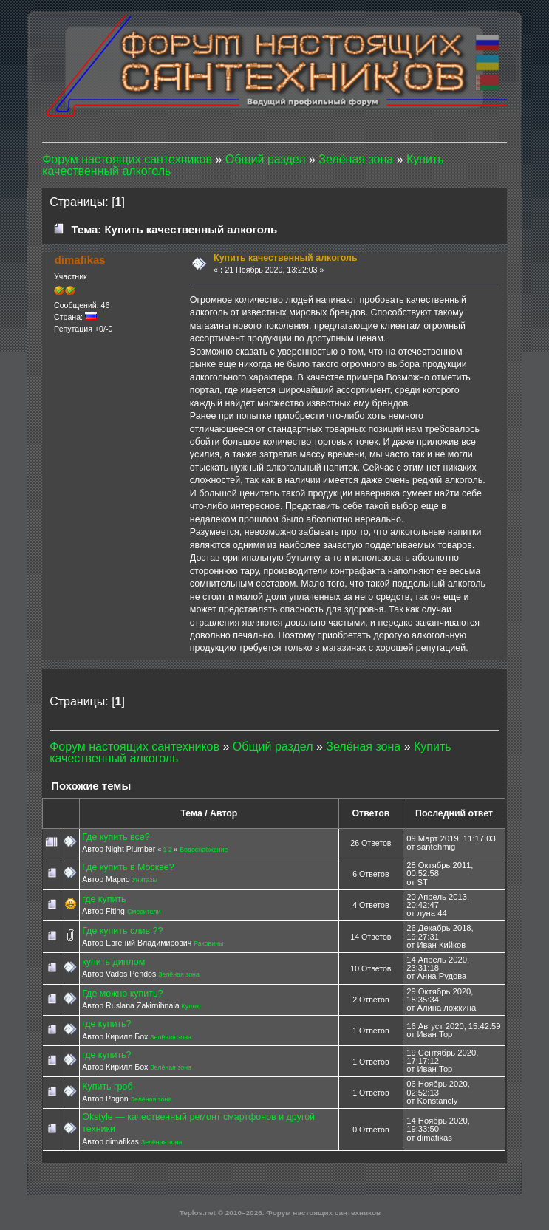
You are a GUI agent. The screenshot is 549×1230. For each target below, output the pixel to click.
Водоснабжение (204, 849)
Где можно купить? (122, 993)
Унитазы (144, 880)
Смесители (143, 911)
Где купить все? (115, 837)
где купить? (106, 1024)
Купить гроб (107, 1087)
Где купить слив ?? (122, 931)
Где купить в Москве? (128, 867)
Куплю (191, 1006)
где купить (104, 899)
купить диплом (113, 962)
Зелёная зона (179, 974)
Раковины (208, 943)
